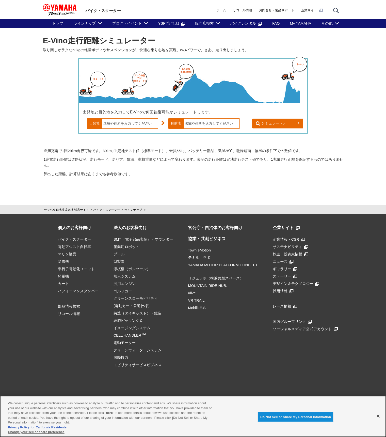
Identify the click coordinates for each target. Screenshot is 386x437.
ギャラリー (285, 269)
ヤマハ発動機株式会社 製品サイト (66, 210)
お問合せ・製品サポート (276, 10)
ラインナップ (85, 23)
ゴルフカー (122, 291)
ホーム (221, 10)
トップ (57, 23)
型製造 (119, 261)
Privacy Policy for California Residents (37, 427)
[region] (193, 416)
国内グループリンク (292, 321)
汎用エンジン (124, 283)
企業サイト (312, 10)
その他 (327, 23)
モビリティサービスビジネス (137, 365)
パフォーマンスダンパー (78, 291)
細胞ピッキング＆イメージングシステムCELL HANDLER (131, 327)
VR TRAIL (196, 300)
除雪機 (63, 261)
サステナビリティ (290, 247)
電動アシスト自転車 (74, 247)
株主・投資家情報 (290, 254)
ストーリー (285, 276)
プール (119, 254)
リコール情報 (242, 10)
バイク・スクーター (106, 210)
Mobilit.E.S (197, 308)
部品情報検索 (69, 306)
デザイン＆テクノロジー (296, 283)
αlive (192, 293)
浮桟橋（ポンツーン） (131, 269)
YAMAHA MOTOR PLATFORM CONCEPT (223, 265)
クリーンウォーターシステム (137, 350)
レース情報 (285, 306)
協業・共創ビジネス (207, 238)
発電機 (63, 276)
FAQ (276, 23)
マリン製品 (67, 254)
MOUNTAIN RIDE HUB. (207, 285)
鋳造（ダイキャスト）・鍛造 (137, 313)
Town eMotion (199, 250)
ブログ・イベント (127, 23)
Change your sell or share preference (36, 432)
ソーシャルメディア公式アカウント (305, 329)
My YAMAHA (300, 23)
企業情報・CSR (289, 239)
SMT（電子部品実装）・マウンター (143, 239)
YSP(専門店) (171, 23)
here (109, 413)
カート (63, 283)
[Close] (378, 416)
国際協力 (120, 357)
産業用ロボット (126, 247)
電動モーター (124, 343)
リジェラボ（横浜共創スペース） (215, 278)
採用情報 (283, 291)
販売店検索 (204, 23)
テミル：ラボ (199, 257)
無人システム (124, 276)
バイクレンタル (246, 23)
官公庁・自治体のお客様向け (215, 227)
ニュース (283, 261)
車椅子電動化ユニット (76, 269)
